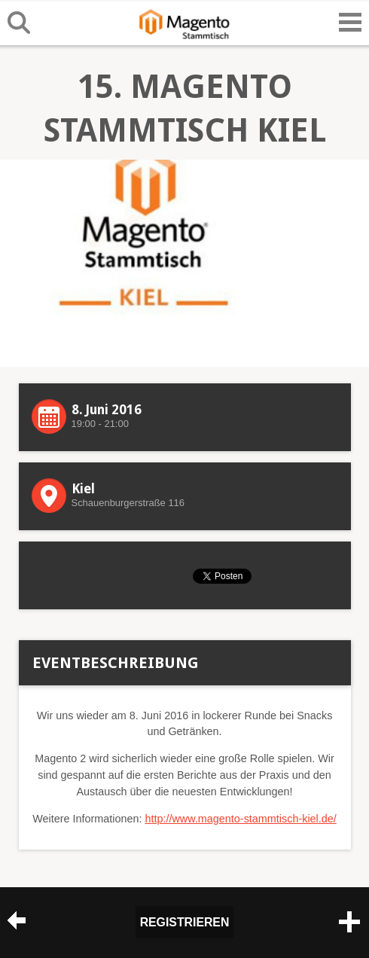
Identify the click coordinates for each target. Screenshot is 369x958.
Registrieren (185, 922)
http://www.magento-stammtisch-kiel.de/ (240, 819)
